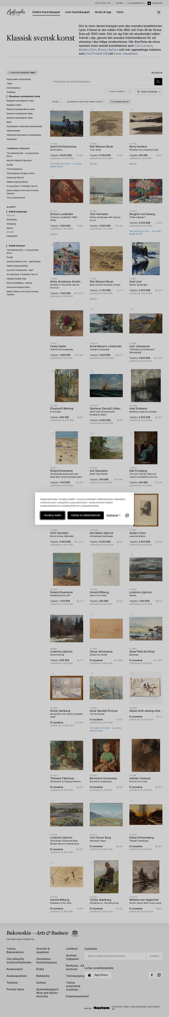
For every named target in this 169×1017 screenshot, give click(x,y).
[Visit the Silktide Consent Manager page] (127, 515)
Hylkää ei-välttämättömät (85, 515)
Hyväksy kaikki (52, 515)
